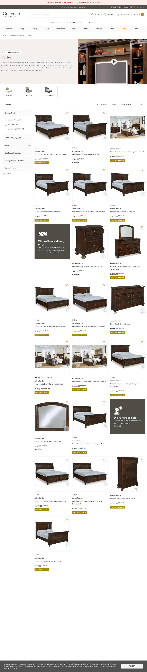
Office (112, 29)
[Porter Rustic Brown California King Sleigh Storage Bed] (89, 498)
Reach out (117, 426)
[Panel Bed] (9, 92)
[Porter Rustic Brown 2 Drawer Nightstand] (89, 263)
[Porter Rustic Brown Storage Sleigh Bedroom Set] (89, 378)
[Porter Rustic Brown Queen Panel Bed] (52, 558)
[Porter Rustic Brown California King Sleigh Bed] (89, 441)
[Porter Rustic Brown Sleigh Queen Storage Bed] (52, 151)
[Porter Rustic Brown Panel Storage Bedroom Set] (127, 148)
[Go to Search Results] (81, 14)
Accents (99, 29)
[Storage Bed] (48, 92)
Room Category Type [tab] (13, 138)
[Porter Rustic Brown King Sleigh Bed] (52, 208)
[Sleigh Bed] (29, 92)
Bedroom (9, 29)
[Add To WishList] (67, 113)
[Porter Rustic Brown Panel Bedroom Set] (52, 381)
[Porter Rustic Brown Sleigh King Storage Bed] (52, 498)
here (15, 668)
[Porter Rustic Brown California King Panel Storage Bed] (127, 380)
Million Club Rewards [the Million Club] (74, 23)
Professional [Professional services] (55, 23)
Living (22, 29)
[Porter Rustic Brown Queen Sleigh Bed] (89, 151)
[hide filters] (8, 104)
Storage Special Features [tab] (14, 160)
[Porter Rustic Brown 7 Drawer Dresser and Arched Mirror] (127, 263)
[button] (95, 14)
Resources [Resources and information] (92, 23)
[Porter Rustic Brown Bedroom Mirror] (52, 438)
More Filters (7, 174)
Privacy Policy (101, 666)
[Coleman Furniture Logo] (11, 17)
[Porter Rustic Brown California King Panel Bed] (89, 208)
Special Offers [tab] (10, 168)
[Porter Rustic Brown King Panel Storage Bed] (52, 323)
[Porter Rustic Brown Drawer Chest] (127, 495)
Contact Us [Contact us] (140, 7)
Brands (137, 29)
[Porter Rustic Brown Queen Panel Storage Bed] (89, 323)
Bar (47, 29)
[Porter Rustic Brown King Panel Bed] (127, 208)
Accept (132, 666)
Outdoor (86, 29)
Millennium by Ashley (17, 35)
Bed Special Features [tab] (13, 153)
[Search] (56, 14)
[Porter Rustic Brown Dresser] (127, 321)
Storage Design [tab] (11, 113)
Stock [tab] (7, 145)
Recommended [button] (126, 104)
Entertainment (60, 29)
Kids (73, 29)
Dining (35, 29)
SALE (125, 29)
